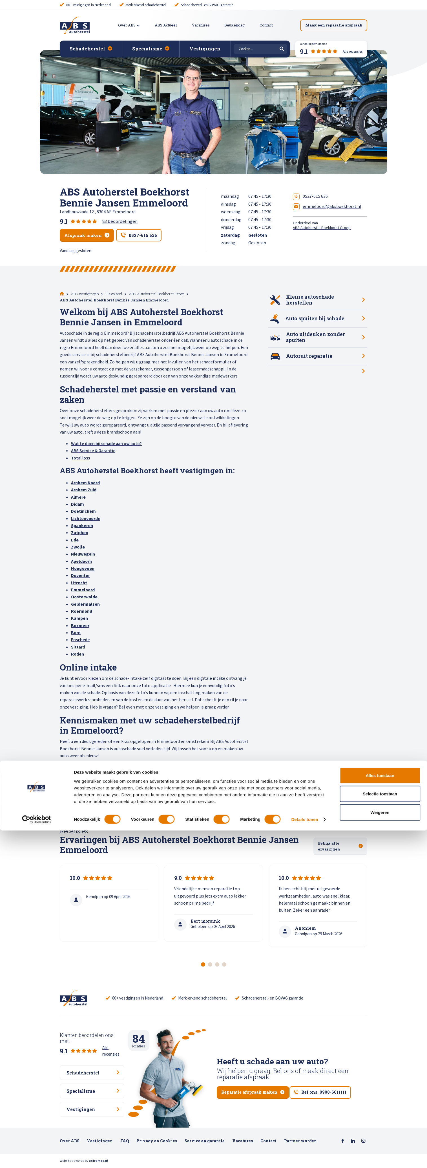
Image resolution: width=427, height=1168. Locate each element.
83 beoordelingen (120, 221)
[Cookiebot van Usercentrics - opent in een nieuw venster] (36, 1157)
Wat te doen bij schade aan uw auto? (106, 443)
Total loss (80, 457)
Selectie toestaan (380, 1131)
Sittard (78, 646)
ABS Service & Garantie (93, 450)
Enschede (80, 639)
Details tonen (304, 1156)
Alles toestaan (380, 1112)
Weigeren (379, 1149)
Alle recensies (114, 1042)
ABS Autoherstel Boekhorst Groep (322, 227)
